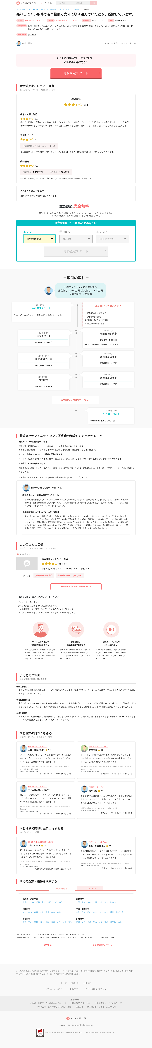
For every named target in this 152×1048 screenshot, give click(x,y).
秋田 (49, 902)
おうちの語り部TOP (23, 9)
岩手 (38, 902)
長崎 (89, 922)
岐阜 (59, 922)
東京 (53, 912)
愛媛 (118, 912)
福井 (42, 922)
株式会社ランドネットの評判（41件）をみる (55, 774)
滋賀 (84, 902)
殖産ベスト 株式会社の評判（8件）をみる (117, 868)
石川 (36, 922)
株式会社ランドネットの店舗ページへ (76, 586)
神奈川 (60, 912)
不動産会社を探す (62, 889)
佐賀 (84, 922)
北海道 (25, 902)
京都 (89, 902)
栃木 (30, 912)
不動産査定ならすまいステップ (108, 1003)
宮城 (43, 902)
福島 (61, 902)
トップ (63, 983)
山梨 (47, 922)
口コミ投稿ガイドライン (102, 945)
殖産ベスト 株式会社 (98, 842)
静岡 (64, 922)
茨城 (24, 912)
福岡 (78, 922)
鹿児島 (113, 922)
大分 (101, 922)
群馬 (36, 912)
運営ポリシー (49, 945)
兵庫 (101, 902)
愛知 (70, 922)
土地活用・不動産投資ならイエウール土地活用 (96, 1007)
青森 (32, 902)
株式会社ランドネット (40, 9)
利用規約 (87, 983)
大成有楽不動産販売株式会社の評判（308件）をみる (53, 869)
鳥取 (78, 912)
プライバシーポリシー (55, 989)
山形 (55, 902)
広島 (95, 912)
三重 (78, 902)
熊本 (95, 922)
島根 (84, 912)
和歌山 (113, 902)
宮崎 (106, 922)
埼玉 (42, 912)
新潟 (24, 922)
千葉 (47, 912)
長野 (53, 922)
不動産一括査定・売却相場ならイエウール (48, 1003)
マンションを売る (90, 888)
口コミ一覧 (75, 9)
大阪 (95, 902)
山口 (101, 912)
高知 (123, 912)
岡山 (89, 912)
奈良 (106, 902)
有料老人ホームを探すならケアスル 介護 (53, 1007)
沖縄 (120, 922)
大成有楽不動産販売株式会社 (40, 842)
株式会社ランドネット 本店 (59, 9)
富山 (30, 922)
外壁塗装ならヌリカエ (80, 1003)
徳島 (106, 912)
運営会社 (75, 983)
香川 (112, 912)
